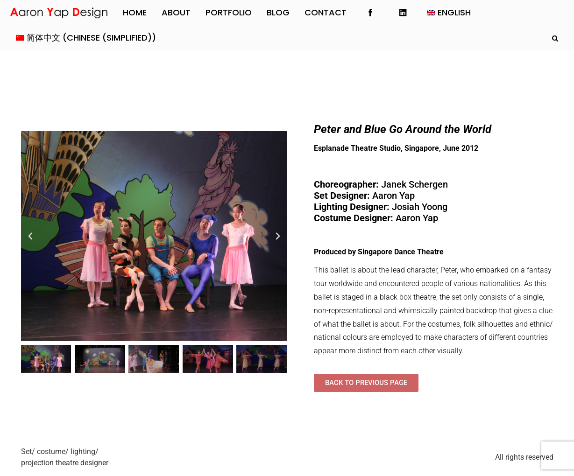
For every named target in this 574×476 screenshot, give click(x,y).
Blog (278, 12)
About (176, 12)
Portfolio (229, 12)
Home (135, 12)
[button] (30, 236)
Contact (326, 12)
